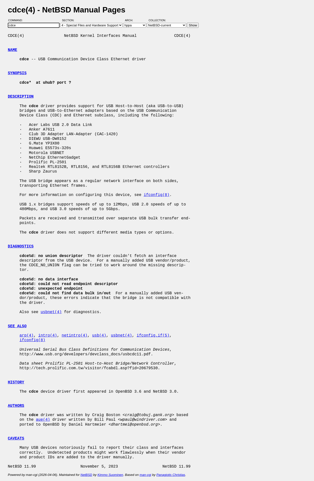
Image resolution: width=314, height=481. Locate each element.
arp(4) (27, 335)
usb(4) (99, 335)
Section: (69, 20)
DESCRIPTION (21, 96)
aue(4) (43, 419)
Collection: (157, 20)
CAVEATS (16, 438)
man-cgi (145, 475)
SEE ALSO (17, 326)
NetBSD (86, 475)
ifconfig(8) (157, 195)
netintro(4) (75, 335)
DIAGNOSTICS (21, 246)
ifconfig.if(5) (153, 335)
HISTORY (16, 382)
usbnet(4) (51, 312)
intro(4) (47, 335)
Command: (17, 20)
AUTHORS (16, 406)
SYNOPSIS (17, 73)
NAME (12, 50)
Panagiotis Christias (170, 475)
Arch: (131, 20)
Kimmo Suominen (110, 475)
